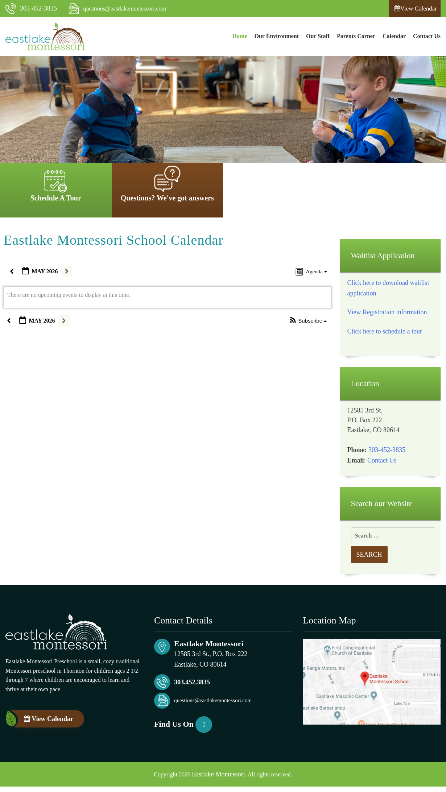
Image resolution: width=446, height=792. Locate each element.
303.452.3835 (192, 682)
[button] (308, 321)
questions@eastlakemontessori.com (124, 8)
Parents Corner (356, 36)
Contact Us (427, 36)
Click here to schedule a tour (384, 331)
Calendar (394, 36)
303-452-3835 (38, 8)
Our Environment (277, 36)
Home (239, 36)
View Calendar (416, 8)
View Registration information (387, 312)
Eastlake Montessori (218, 774)
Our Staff (318, 36)
